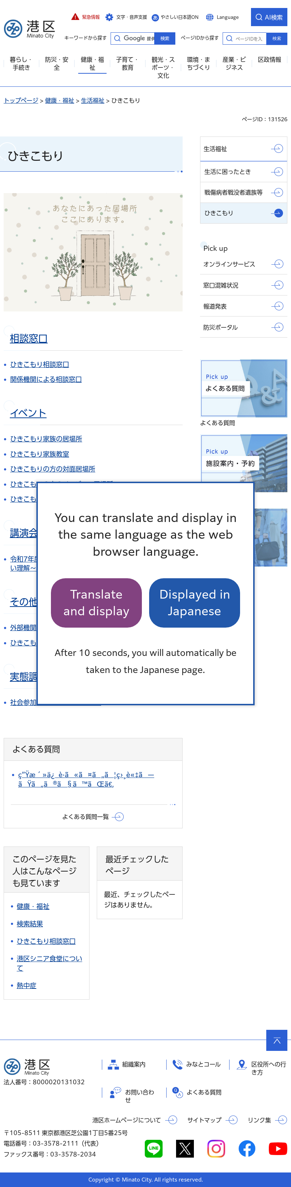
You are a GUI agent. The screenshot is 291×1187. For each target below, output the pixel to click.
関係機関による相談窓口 (46, 379)
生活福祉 (92, 100)
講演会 (24, 533)
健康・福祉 (59, 100)
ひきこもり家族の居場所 (46, 439)
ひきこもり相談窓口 (39, 364)
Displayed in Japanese (194, 603)
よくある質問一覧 (85, 817)
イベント (28, 413)
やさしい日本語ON (180, 17)
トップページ (21, 100)
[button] (85, 17)
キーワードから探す (117, 38)
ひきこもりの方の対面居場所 (52, 469)
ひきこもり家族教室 (39, 454)
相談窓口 (29, 338)
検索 (276, 38)
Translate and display (96, 603)
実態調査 (29, 676)
